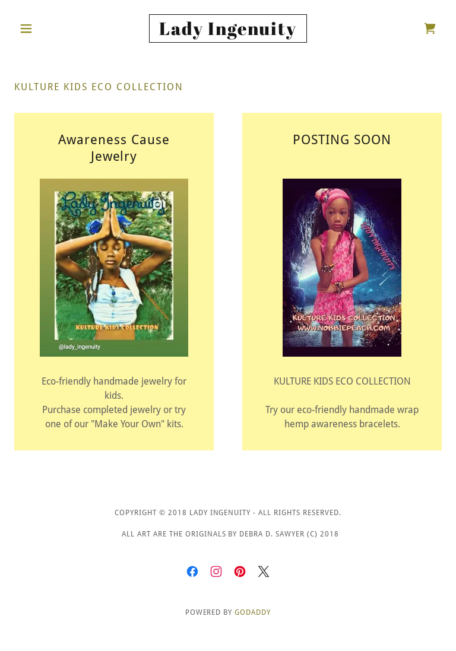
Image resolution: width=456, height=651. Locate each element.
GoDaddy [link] (253, 612)
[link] (228, 31)
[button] (46, 28)
